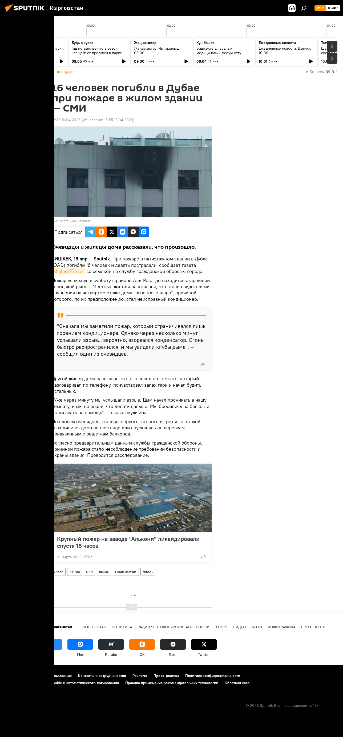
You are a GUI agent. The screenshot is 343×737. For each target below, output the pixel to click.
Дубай (58, 572)
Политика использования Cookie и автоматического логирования (62, 682)
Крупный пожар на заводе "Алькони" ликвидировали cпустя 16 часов (128, 542)
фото (256, 626)
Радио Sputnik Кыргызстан (164, 626)
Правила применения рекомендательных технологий (171, 682)
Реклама (139, 675)
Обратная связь (238, 682)
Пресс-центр (313, 626)
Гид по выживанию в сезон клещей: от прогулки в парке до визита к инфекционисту (99, 53)
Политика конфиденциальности (212, 675)
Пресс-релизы (166, 675)
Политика (122, 626)
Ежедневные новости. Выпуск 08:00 (35, 50)
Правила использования (51, 675)
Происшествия (125, 572)
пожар (104, 572)
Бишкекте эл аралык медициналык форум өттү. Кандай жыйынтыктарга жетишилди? (219, 55)
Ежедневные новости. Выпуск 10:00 (285, 50)
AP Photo (61, 221)
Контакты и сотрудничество (102, 675)
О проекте (14, 675)
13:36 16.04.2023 (66, 119)
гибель (148, 572)
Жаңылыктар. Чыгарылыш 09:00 (157, 50)
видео (239, 626)
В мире (75, 572)
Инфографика (282, 626)
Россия (203, 626)
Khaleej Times (68, 271)
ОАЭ (89, 572)
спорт (222, 626)
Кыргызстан (94, 626)
